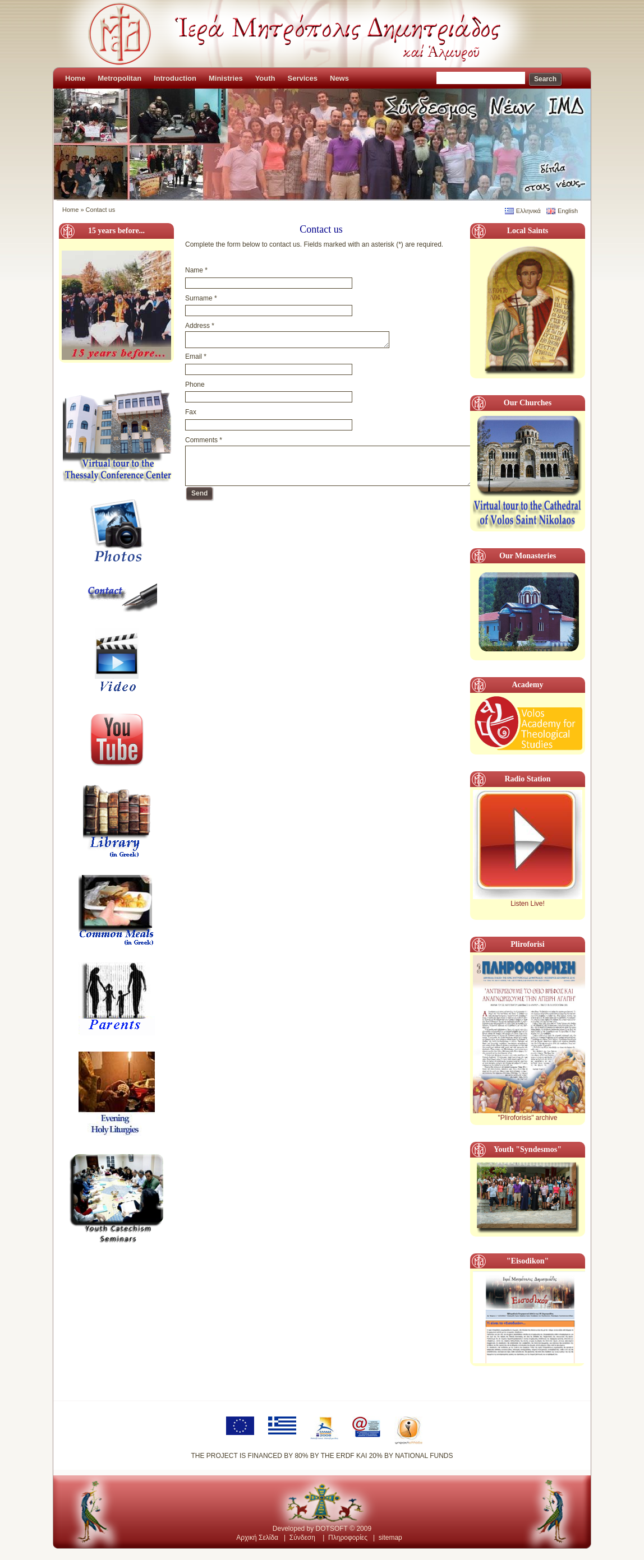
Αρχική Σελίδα (257, 1538)
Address (199, 326)
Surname (201, 298)
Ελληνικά (528, 210)
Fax (190, 412)
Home (70, 209)
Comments (203, 440)
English (568, 210)
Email (195, 356)
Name (196, 270)
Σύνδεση (302, 1538)
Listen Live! (527, 904)
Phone (195, 384)
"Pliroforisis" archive (528, 1118)
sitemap (390, 1538)
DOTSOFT (332, 1529)
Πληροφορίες (347, 1538)
